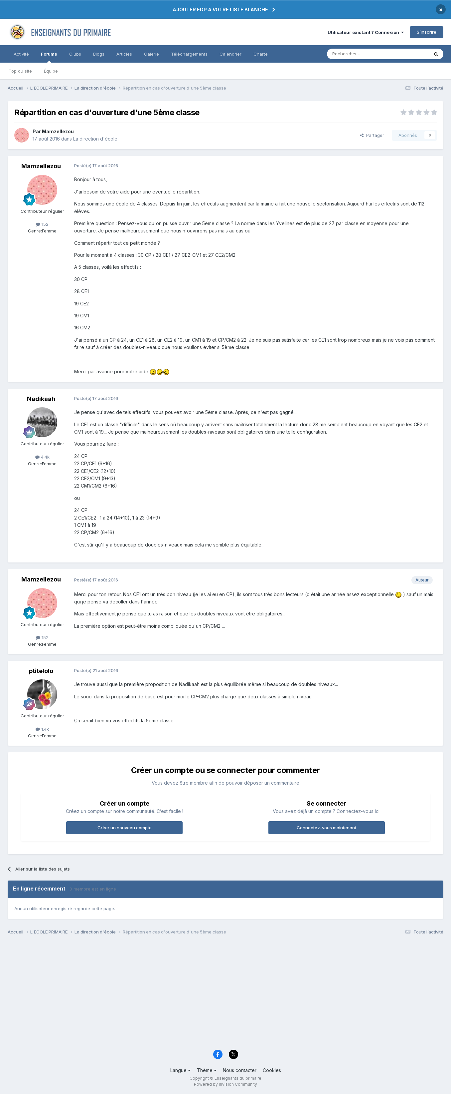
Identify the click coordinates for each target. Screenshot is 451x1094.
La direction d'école (95, 139)
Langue (180, 1070)
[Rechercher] (363, 54)
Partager (372, 135)
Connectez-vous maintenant (326, 827)
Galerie (151, 54)
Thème (207, 1070)
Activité (21, 54)
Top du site (20, 71)
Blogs (98, 54)
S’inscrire (426, 32)
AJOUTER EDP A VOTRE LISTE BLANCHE (220, 9)
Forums (49, 57)
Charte (260, 54)
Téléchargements (189, 54)
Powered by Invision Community (225, 1084)
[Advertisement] (207, 994)
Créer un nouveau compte (124, 827)
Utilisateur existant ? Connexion (366, 32)
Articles (124, 54)
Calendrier (230, 54)
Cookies (272, 1070)
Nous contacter (239, 1070)
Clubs (75, 54)
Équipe (51, 71)
